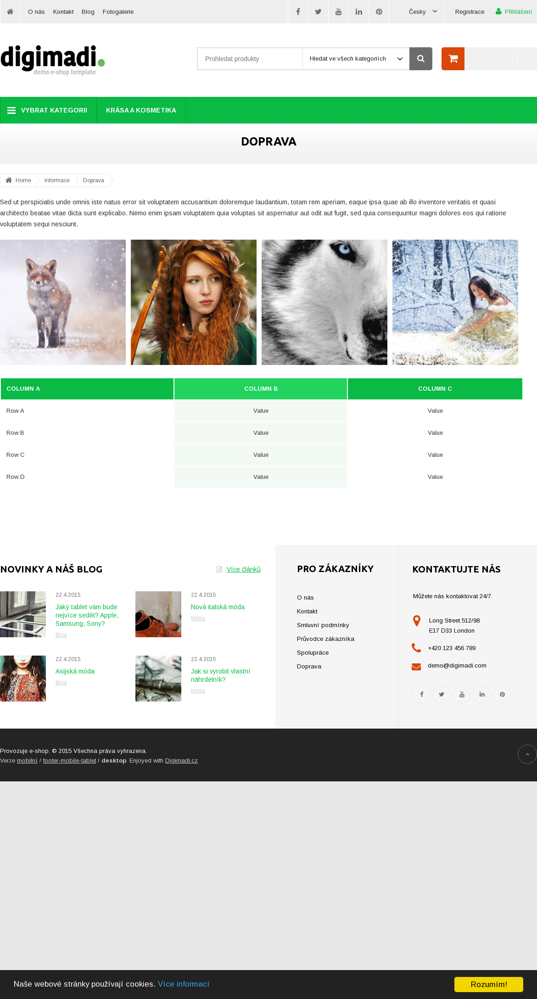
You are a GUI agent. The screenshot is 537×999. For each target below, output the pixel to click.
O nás (36, 11)
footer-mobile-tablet (69, 760)
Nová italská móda (218, 607)
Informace (57, 180)
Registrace (469, 11)
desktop (113, 760)
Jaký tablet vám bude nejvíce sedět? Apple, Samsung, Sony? (87, 615)
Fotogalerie (118, 11)
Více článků (239, 569)
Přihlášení (514, 11)
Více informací (187, 985)
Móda (198, 618)
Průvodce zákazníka (325, 638)
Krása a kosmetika (141, 110)
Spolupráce (313, 652)
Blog (88, 11)
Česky (423, 11)
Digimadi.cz (181, 760)
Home (23, 180)
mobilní (27, 760)
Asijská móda (75, 671)
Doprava (93, 180)
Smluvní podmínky (323, 625)
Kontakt (63, 11)
